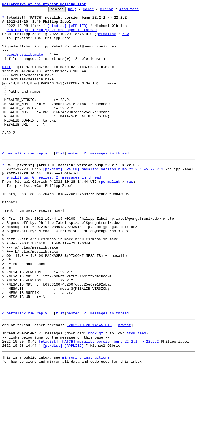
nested (73, 182)
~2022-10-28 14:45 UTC (89, 385)
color (96, 10)
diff (6, 79)
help (80, 10)
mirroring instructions (86, 423)
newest (124, 385)
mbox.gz (95, 395)
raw (125, 39)
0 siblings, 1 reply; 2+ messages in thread (52, 34)
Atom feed (137, 10)
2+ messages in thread (106, 182)
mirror (115, 10)
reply (42, 182)
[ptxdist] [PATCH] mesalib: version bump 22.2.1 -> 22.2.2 (103, 200)
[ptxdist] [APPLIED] (67, 29)
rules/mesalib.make (23, 64)
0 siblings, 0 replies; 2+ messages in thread (54, 210)
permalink (106, 39)
